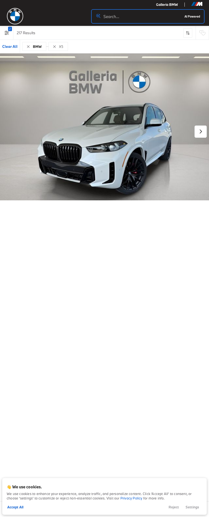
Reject (174, 507)
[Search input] (148, 16)
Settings (192, 507)
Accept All (15, 507)
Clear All (10, 46)
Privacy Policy (131, 498)
